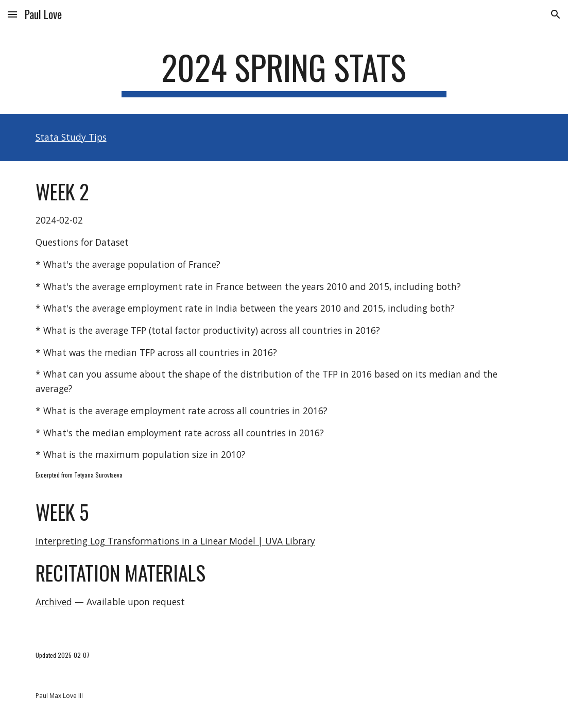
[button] (12, 14)
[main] (283, 72)
